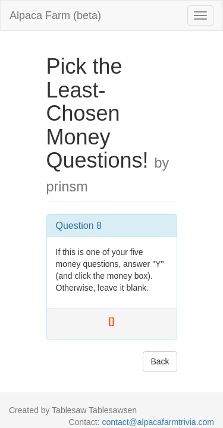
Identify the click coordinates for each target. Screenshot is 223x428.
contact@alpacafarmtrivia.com (158, 422)
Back (159, 361)
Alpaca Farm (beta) (55, 15)
